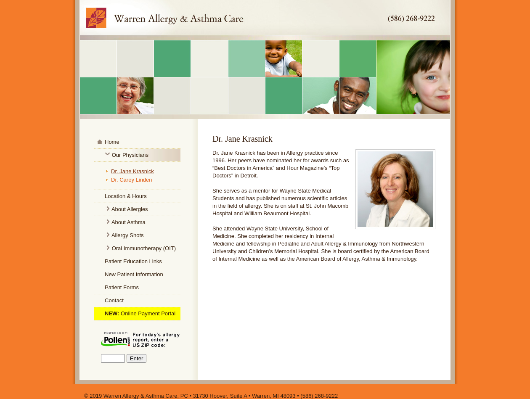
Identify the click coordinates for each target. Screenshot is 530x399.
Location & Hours (126, 196)
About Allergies (129, 209)
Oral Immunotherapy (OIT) (144, 248)
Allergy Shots (127, 235)
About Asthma (128, 222)
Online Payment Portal (148, 313)
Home (112, 142)
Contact (114, 300)
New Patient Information (134, 274)
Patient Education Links (133, 261)
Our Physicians (130, 155)
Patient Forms (122, 287)
